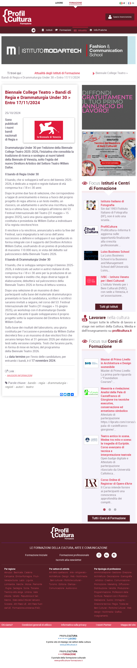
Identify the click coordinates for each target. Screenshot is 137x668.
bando (32, 383)
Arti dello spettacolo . (59, 572)
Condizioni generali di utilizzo (36, 624)
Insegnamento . (101, 615)
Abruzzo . (9, 572)
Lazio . (22, 580)
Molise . (29, 584)
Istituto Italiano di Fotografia (112, 203)
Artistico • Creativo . (104, 580)
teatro (29, 387)
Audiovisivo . (72, 588)
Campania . (10, 576)
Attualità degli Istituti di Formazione (57, 73)
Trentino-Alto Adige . (14, 592)
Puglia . (9, 588)
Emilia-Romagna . (24, 576)
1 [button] (104, 510)
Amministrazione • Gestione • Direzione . (113, 572)
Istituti (46, 30)
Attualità (80, 30)
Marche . (20, 584)
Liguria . (30, 580)
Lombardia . (10, 584)
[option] (108, 432)
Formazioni (63, 30)
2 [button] (110, 510)
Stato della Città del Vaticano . (27, 599)
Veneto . (17, 596)
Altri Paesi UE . (21, 603)
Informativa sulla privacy (73, 624)
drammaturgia (57, 383)
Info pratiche (98, 30)
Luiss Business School (115, 252)
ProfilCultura (109, 227)
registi (9, 387)
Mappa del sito (128, 624)
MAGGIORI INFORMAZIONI (19, 375)
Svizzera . (9, 603)
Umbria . (29, 592)
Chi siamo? (7, 624)
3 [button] (115, 510)
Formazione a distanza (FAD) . (26, 607)
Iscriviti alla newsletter (68, 560)
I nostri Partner (103, 624)
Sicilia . (27, 588)
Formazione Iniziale (36, 555)
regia (41, 383)
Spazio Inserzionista (119, 17)
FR (131, 3)
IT (122, 3)
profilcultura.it (122, 331)
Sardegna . (18, 588)
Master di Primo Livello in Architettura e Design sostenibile (116, 363)
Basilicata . (19, 572)
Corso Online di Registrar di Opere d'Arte (116, 481)
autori (19, 387)
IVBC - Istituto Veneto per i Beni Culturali (115, 279)
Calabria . (28, 572)
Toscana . (35, 588)
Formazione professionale (74, 555)
